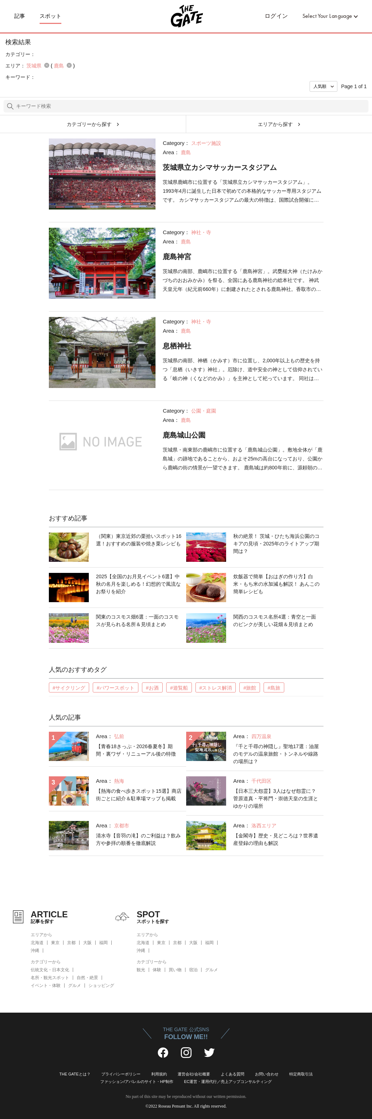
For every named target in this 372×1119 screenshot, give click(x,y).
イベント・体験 (46, 985)
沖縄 (35, 950)
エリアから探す (275, 124)
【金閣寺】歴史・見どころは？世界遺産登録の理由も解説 (275, 839)
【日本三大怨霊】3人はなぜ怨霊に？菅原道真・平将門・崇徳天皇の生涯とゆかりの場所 (275, 798)
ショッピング (101, 985)
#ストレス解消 (215, 688)
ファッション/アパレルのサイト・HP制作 (136, 1081)
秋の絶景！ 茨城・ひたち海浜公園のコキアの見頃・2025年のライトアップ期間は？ (276, 543)
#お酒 (152, 688)
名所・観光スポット (50, 977)
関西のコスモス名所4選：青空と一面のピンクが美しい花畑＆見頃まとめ (274, 620)
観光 (141, 969)
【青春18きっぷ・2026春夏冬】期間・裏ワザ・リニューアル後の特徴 (136, 750)
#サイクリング (69, 688)
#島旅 (273, 688)
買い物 (175, 969)
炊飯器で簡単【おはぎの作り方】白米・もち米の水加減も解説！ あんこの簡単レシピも (276, 584)
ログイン (276, 16)
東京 (55, 942)
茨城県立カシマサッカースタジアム (220, 167)
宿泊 (193, 969)
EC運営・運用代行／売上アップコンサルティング (228, 1081)
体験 (157, 969)
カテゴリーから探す (89, 124)
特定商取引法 (301, 1074)
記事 (19, 16)
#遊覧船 (179, 688)
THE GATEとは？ (74, 1074)
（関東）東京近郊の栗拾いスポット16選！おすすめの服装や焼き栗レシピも (139, 539)
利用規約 (159, 1074)
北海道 (37, 942)
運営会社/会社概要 (194, 1074)
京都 (71, 942)
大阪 (87, 942)
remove (46, 65)
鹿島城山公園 (184, 435)
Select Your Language (327, 16)
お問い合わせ (267, 1074)
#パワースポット (115, 688)
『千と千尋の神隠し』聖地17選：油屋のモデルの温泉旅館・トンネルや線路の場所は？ (276, 754)
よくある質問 (232, 1074)
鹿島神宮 (177, 257)
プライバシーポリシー (121, 1074)
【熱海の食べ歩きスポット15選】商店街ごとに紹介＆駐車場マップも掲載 (139, 794)
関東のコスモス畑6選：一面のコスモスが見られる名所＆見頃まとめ (137, 620)
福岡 (103, 942)
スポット (51, 16)
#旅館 (249, 688)
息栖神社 (177, 346)
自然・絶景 (87, 977)
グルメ (74, 985)
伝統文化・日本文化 (50, 969)
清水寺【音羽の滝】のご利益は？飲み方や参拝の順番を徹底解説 (138, 839)
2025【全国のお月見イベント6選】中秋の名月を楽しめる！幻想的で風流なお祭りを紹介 (138, 584)
